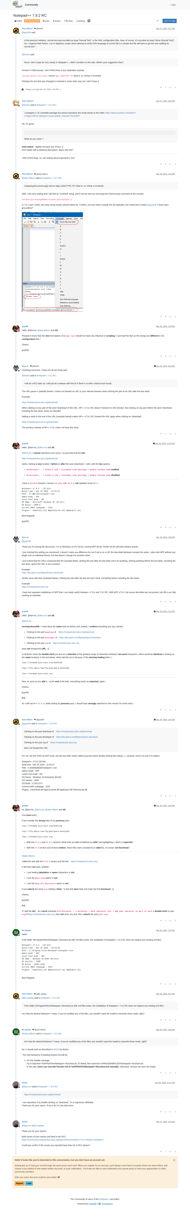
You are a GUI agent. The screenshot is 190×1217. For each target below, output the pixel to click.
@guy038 (39, 720)
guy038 (25, 326)
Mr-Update (26, 930)
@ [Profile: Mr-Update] (28, 998)
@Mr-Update (40, 994)
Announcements (32, 21)
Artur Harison (28, 101)
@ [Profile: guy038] (26, 32)
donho (24, 1083)
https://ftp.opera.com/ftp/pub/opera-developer (42, 572)
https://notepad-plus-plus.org (35, 587)
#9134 (56, 1049)
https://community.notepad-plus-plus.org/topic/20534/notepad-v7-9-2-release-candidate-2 (63, 1140)
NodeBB (92, 1204)
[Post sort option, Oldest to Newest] (157, 21)
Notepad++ (104, 1199)
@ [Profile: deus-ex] (42, 447)
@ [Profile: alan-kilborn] (43, 330)
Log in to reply (169, 21)
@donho (38, 29)
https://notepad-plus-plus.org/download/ (40, 422)
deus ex (25, 366)
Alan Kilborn (27, 29)
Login (29, 1183)
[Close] (174, 1160)
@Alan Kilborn (41, 174)
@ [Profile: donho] (26, 54)
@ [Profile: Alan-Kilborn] (28, 178)
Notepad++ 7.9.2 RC (46, 105)
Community (31, 4)
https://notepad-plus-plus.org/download (40, 402)
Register (19, 1183)
